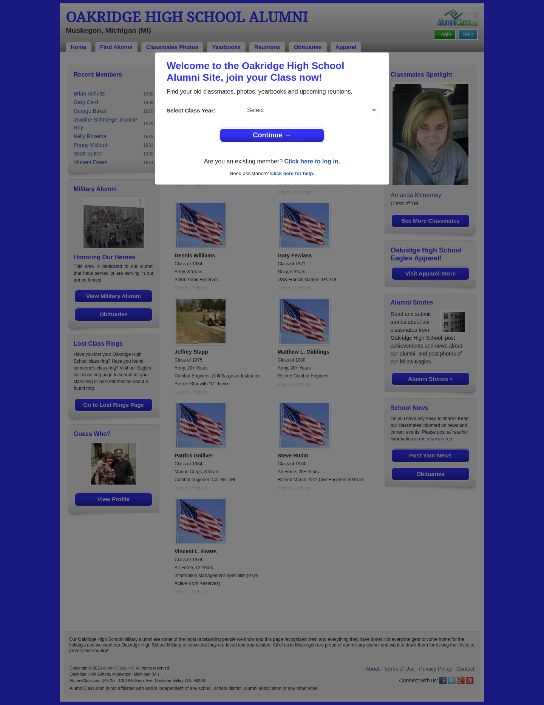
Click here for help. (292, 173)
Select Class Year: (191, 110)
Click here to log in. (312, 161)
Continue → (272, 135)
